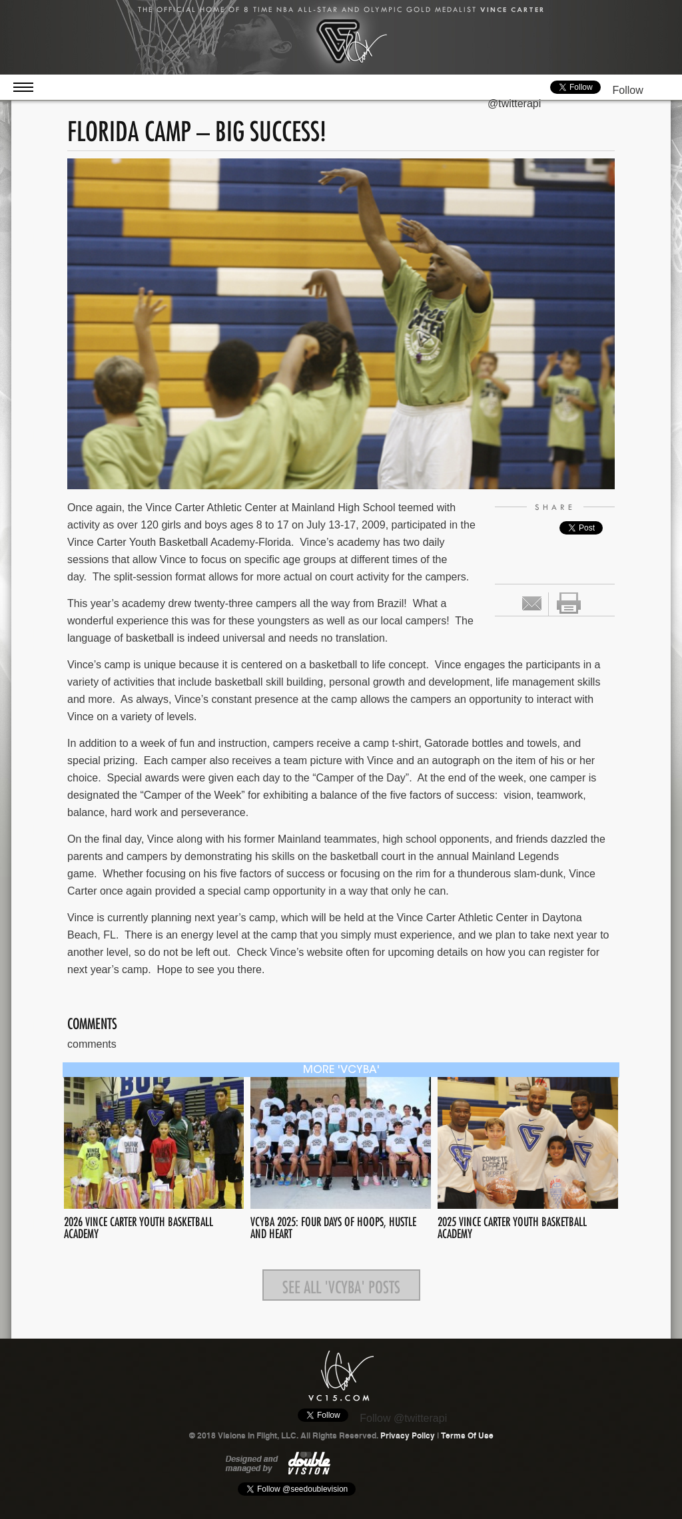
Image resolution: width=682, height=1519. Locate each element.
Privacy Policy (407, 1436)
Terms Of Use (467, 1436)
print (569, 603)
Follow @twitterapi (403, 1418)
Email (531, 603)
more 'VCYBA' (341, 1070)
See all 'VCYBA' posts (341, 1284)
